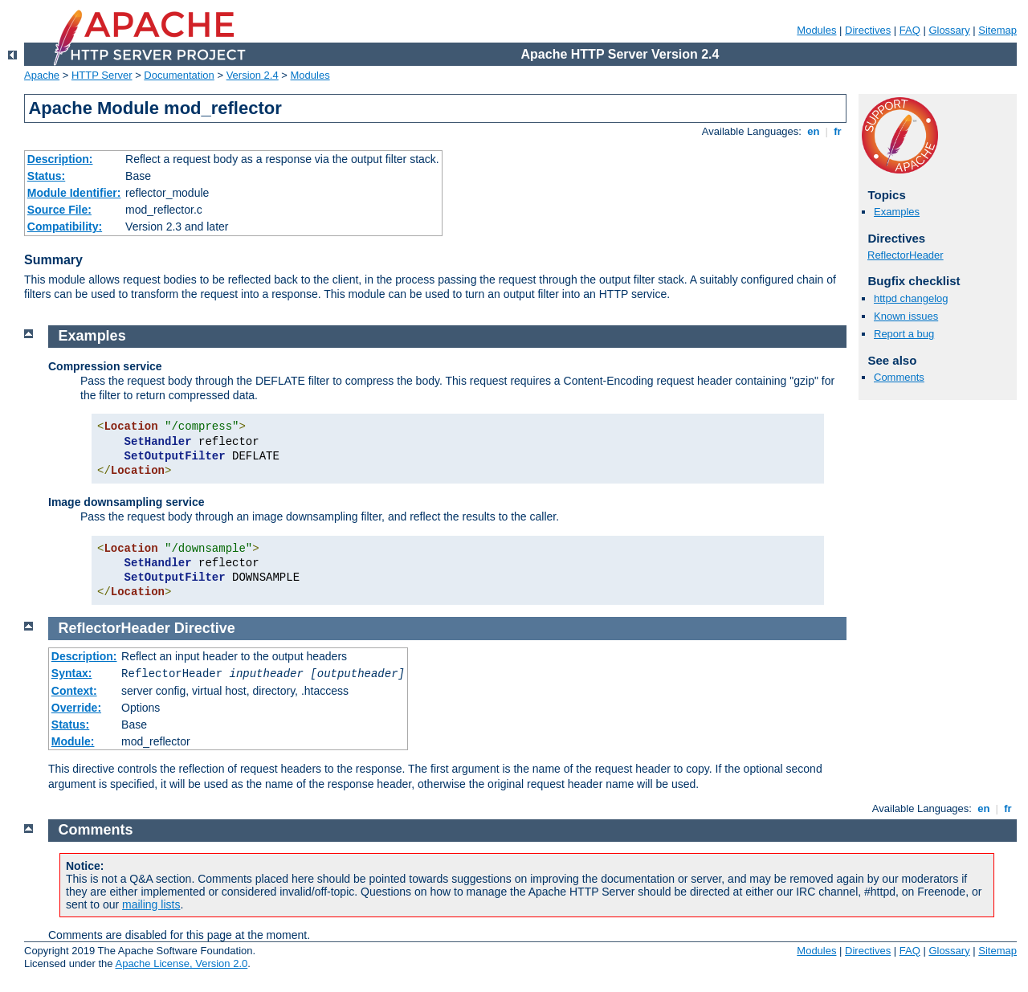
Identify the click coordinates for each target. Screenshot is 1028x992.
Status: (46, 175)
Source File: (59, 209)
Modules (816, 30)
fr (838, 131)
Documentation (179, 75)
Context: (74, 690)
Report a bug (904, 334)
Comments (899, 377)
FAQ (910, 30)
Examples (897, 212)
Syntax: (71, 673)
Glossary (948, 30)
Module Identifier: (74, 192)
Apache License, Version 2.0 (181, 963)
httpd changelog (911, 298)
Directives (868, 30)
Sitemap (997, 30)
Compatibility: (64, 226)
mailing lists (151, 904)
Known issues (906, 316)
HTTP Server (102, 75)
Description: (60, 159)
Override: (76, 707)
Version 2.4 (252, 75)
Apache (41, 75)
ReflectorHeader (905, 255)
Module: (73, 741)
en (813, 131)
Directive (204, 628)
